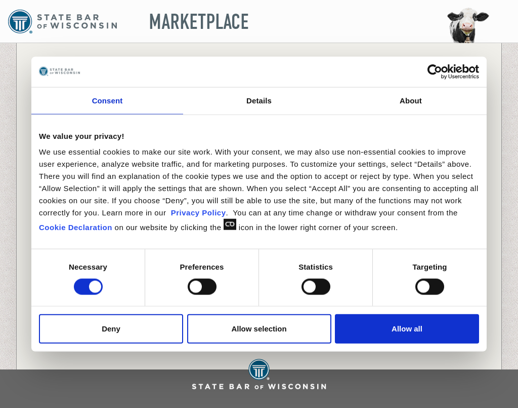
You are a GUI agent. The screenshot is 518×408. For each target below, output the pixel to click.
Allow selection (258, 328)
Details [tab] (259, 100)
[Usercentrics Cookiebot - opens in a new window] (435, 71)
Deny (111, 328)
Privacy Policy (198, 212)
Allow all (407, 328)
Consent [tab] (107, 100)
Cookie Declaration (75, 227)
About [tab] (411, 100)
